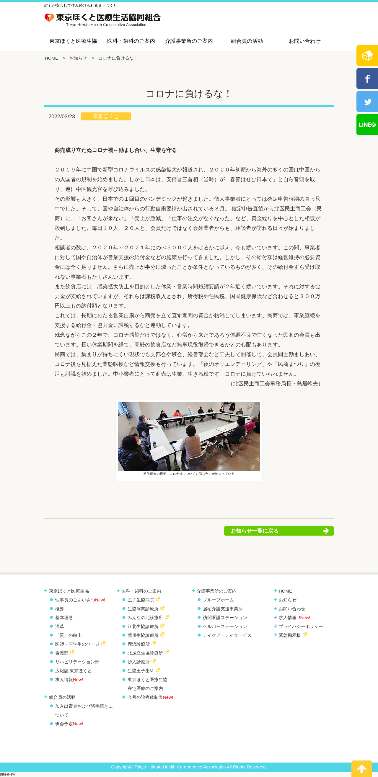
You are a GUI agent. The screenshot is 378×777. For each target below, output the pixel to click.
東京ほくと (106, 116)
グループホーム (218, 599)
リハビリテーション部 (77, 661)
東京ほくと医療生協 (73, 41)
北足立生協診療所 (145, 652)
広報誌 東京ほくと (73, 670)
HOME (51, 57)
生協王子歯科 (141, 670)
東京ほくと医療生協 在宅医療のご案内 (147, 684)
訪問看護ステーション (225, 617)
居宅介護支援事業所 (223, 608)
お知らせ (78, 57)
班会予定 (69, 723)
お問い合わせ (305, 41)
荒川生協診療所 (143, 635)
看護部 (62, 652)
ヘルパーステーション (225, 626)
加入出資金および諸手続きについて (84, 710)
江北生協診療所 (143, 626)
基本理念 (64, 617)
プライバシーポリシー (301, 626)
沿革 (59, 626)
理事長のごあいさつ (80, 599)
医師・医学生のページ (77, 644)
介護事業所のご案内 (189, 41)
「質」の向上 (68, 635)
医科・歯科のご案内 (131, 41)
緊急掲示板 (290, 635)
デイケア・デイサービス (227, 635)
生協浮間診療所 (143, 608)
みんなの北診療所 (145, 617)
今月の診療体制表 (150, 697)
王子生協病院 (141, 599)
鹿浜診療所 (139, 644)
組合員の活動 (247, 41)
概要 (59, 608)
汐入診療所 (139, 661)
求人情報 (69, 679)
